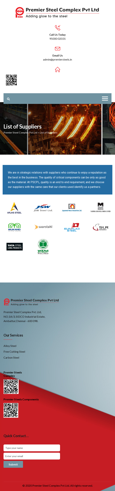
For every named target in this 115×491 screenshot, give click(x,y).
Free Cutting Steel (14, 351)
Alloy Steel (10, 345)
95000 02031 (57, 38)
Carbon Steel (11, 357)
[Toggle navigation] (105, 98)
